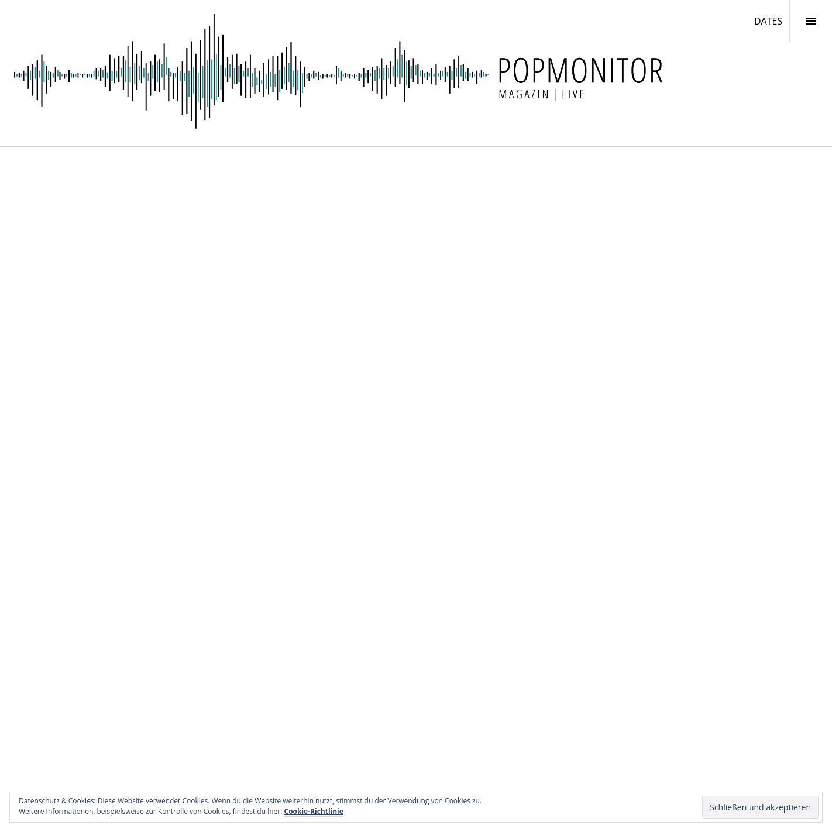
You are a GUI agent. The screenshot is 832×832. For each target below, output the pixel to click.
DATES (771, 20)
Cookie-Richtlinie (313, 811)
